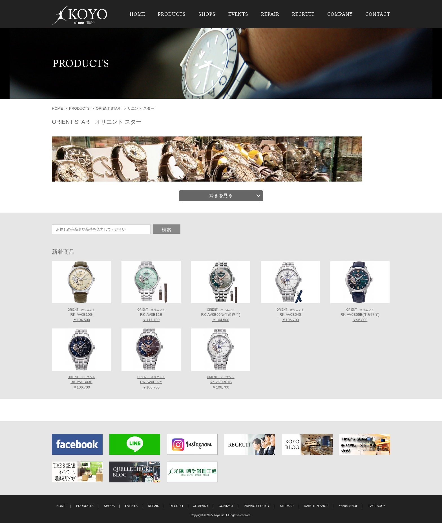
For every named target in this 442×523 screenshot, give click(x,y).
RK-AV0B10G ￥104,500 (81, 315)
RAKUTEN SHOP (316, 505)
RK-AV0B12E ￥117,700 (151, 315)
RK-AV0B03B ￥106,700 (81, 383)
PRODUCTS (172, 14)
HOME (137, 14)
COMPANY (340, 14)
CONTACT (377, 14)
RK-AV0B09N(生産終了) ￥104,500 (220, 315)
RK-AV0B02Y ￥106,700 (151, 383)
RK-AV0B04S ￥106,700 (290, 315)
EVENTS (238, 14)
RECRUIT (303, 14)
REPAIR (270, 14)
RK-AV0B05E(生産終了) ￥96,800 (360, 315)
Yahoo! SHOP (348, 505)
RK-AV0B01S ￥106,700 (221, 383)
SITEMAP (287, 505)
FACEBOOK (377, 505)
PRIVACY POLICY (256, 505)
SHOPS (207, 14)
